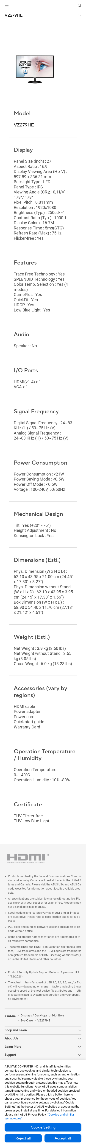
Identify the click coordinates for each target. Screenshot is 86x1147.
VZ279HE (14, 15)
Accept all (63, 1138)
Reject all (23, 1138)
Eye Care (26, 1020)
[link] (43, 5)
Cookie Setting (43, 1127)
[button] (7, 5)
